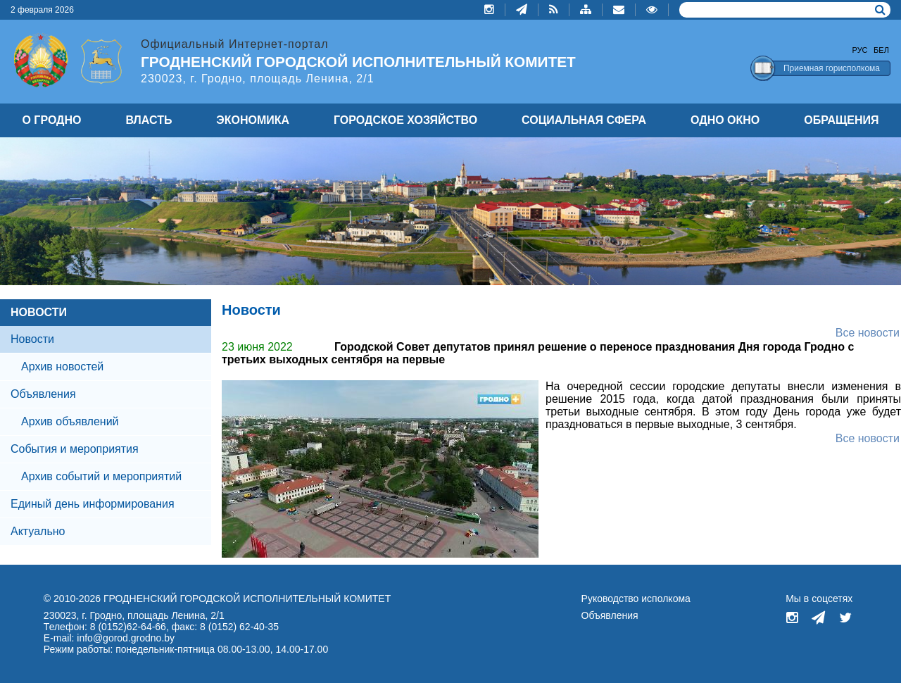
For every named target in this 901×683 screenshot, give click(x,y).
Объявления (43, 394)
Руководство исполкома (636, 598)
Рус (860, 50)
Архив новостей (62, 366)
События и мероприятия (75, 449)
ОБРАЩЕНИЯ (841, 120)
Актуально (38, 531)
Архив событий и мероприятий (101, 476)
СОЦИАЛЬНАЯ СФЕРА (584, 120)
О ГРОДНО (51, 120)
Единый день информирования (93, 504)
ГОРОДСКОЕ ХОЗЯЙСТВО (405, 120)
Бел (881, 50)
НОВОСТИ (39, 312)
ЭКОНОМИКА (252, 120)
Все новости (868, 333)
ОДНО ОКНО (725, 120)
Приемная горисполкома (831, 68)
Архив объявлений (70, 421)
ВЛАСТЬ (148, 120)
